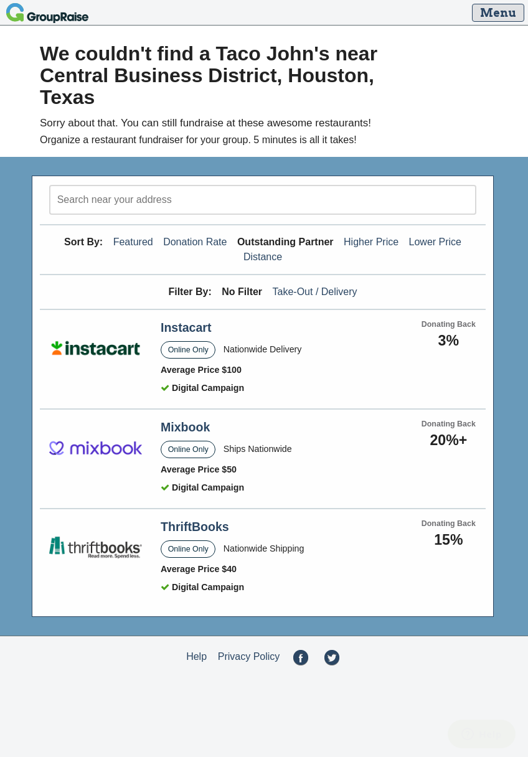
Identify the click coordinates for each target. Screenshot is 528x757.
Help (196, 656)
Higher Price (371, 242)
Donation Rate (195, 242)
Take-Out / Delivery (315, 291)
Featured (133, 242)
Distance (262, 257)
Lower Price (435, 242)
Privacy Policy (249, 656)
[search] (262, 200)
